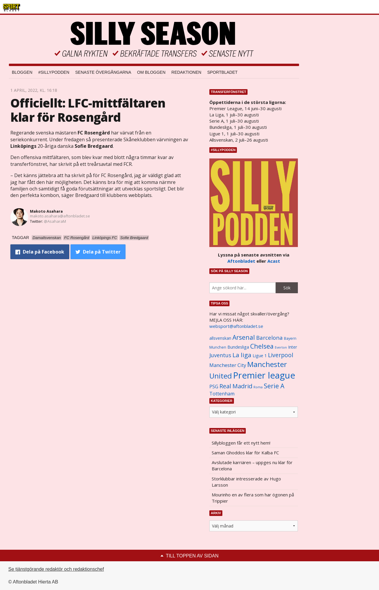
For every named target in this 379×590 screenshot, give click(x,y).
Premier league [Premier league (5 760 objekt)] (264, 375)
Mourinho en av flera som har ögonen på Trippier (253, 498)
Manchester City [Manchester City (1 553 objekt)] (227, 365)
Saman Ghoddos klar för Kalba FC (245, 453)
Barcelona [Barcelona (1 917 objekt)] (269, 337)
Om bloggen (151, 72)
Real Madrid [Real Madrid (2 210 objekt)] (235, 386)
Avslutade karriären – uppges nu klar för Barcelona (252, 465)
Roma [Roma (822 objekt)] (258, 387)
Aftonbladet (241, 261)
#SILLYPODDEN (53, 72)
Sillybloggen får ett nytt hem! (241, 443)
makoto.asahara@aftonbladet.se (60, 216)
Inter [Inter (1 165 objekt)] (292, 347)
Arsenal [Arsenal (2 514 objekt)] (243, 337)
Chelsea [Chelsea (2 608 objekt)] (262, 346)
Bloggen (22, 72)
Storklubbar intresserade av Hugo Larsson (246, 482)
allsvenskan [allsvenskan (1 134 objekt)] (220, 338)
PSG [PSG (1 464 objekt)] (213, 386)
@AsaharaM (55, 221)
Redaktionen (186, 72)
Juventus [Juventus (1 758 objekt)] (220, 355)
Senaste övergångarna (103, 72)
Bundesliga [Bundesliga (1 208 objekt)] (238, 347)
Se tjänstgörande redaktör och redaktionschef (56, 569)
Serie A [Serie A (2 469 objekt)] (274, 385)
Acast (273, 261)
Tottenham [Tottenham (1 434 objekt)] (222, 393)
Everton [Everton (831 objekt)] (281, 347)
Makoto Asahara (46, 211)
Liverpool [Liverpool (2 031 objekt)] (280, 355)
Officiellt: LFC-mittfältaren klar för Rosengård (88, 110)
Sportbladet (222, 72)
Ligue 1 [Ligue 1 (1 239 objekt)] (260, 355)
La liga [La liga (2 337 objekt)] (241, 355)
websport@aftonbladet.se (236, 326)
